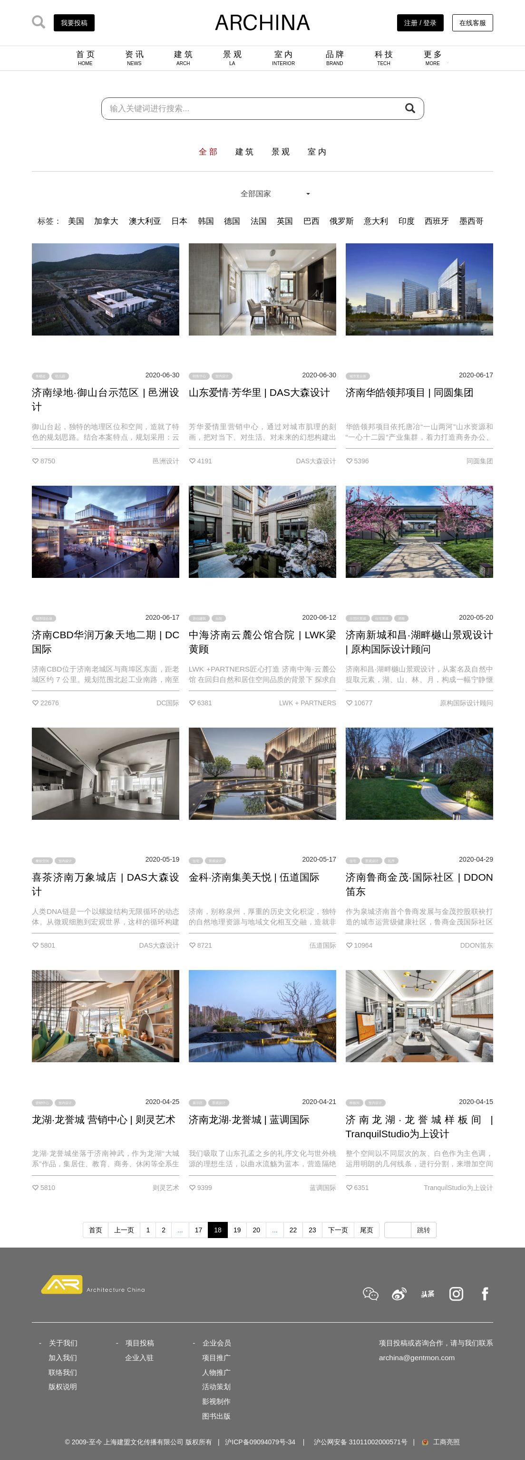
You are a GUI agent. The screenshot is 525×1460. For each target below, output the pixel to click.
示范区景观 (358, 618)
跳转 (423, 1230)
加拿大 (106, 221)
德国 (232, 221)
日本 (179, 221)
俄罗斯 (342, 221)
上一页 (124, 1230)
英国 (285, 221)
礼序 (391, 860)
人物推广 (216, 1372)
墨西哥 (471, 221)
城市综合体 (44, 618)
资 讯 (134, 58)
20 (256, 1230)
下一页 (338, 1230)
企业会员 (217, 1343)
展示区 (198, 1103)
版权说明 (63, 1387)
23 (312, 1230)
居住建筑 (199, 618)
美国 (76, 221)
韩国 (206, 221)
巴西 (311, 221)
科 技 (384, 58)
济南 (401, 618)
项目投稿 (140, 1343)
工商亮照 (440, 1442)
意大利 (376, 221)
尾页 (366, 1230)
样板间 (355, 1103)
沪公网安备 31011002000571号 (361, 1442)
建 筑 (183, 58)
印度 (407, 221)
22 (293, 1230)
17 (199, 1230)
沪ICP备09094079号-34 (260, 1442)
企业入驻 (139, 1358)
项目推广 (216, 1358)
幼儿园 (60, 376)
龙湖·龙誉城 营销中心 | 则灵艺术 (103, 1119)
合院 (218, 618)
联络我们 (63, 1372)
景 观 (232, 58)
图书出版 (216, 1416)
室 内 (283, 58)
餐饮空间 (42, 860)
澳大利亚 (145, 221)
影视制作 (216, 1401)
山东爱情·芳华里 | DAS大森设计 (259, 392)
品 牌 (335, 58)
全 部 (208, 151)
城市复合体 (358, 376)
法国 (259, 221)
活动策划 (216, 1387)
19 (237, 1230)
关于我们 (63, 1343)
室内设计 (222, 376)
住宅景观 (382, 618)
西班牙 (437, 221)
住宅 (196, 860)
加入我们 (63, 1358)
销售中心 (199, 376)
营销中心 (42, 1103)
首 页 (85, 58)
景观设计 (215, 860)
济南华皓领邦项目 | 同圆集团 (410, 392)
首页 (95, 1230)
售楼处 (41, 376)
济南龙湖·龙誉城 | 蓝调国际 (249, 1119)
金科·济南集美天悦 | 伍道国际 (254, 877)
